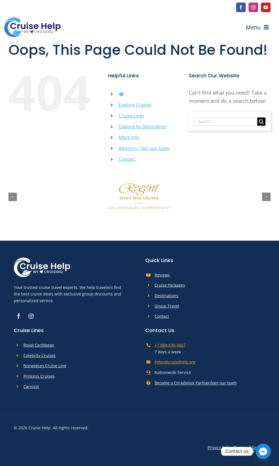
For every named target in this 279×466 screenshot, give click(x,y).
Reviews (162, 275)
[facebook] (241, 7)
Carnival (31, 386)
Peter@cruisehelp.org (175, 362)
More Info (129, 137)
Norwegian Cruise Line (44, 365)
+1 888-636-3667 (170, 345)
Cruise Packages (170, 285)
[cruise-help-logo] (32, 20)
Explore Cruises (135, 105)
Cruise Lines (131, 116)
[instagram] (253, 7)
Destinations (166, 295)
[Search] (261, 121)
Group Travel (167, 306)
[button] (12, 197)
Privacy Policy (220, 447)
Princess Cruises (38, 376)
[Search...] (225, 121)
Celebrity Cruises (39, 355)
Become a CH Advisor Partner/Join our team (196, 383)
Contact (127, 159)
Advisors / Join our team (144, 148)
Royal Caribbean (38, 345)
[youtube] (266, 7)
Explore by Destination (143, 126)
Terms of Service (249, 447)
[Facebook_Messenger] (263, 451)
